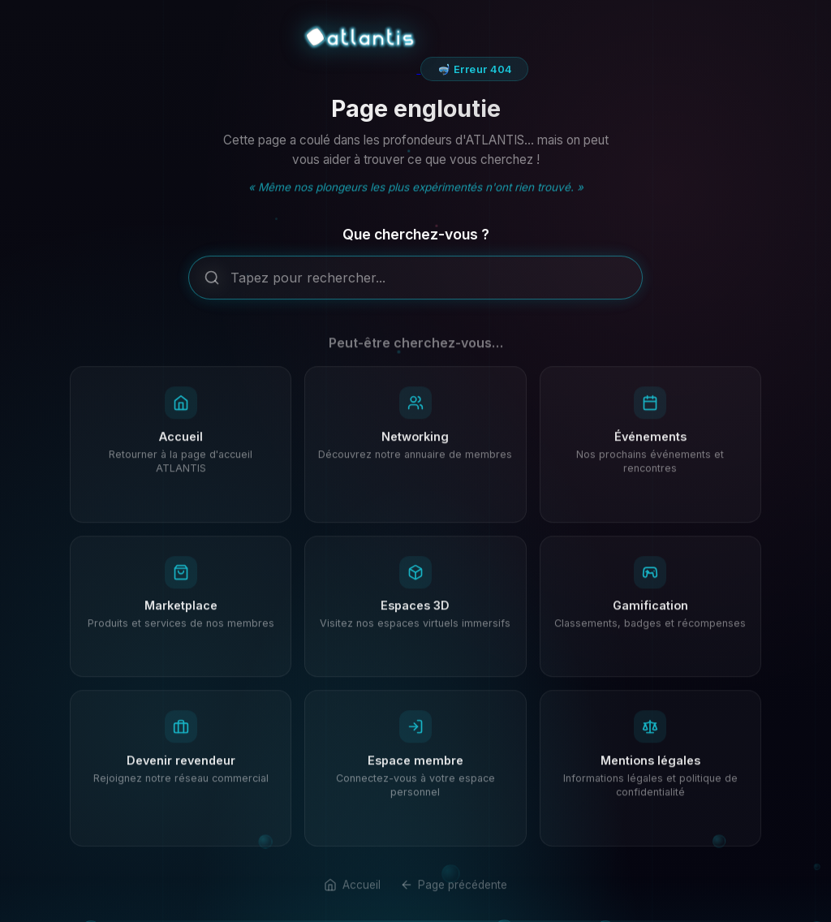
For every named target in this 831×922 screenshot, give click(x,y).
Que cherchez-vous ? (415, 239)
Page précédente (453, 896)
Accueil (352, 896)
